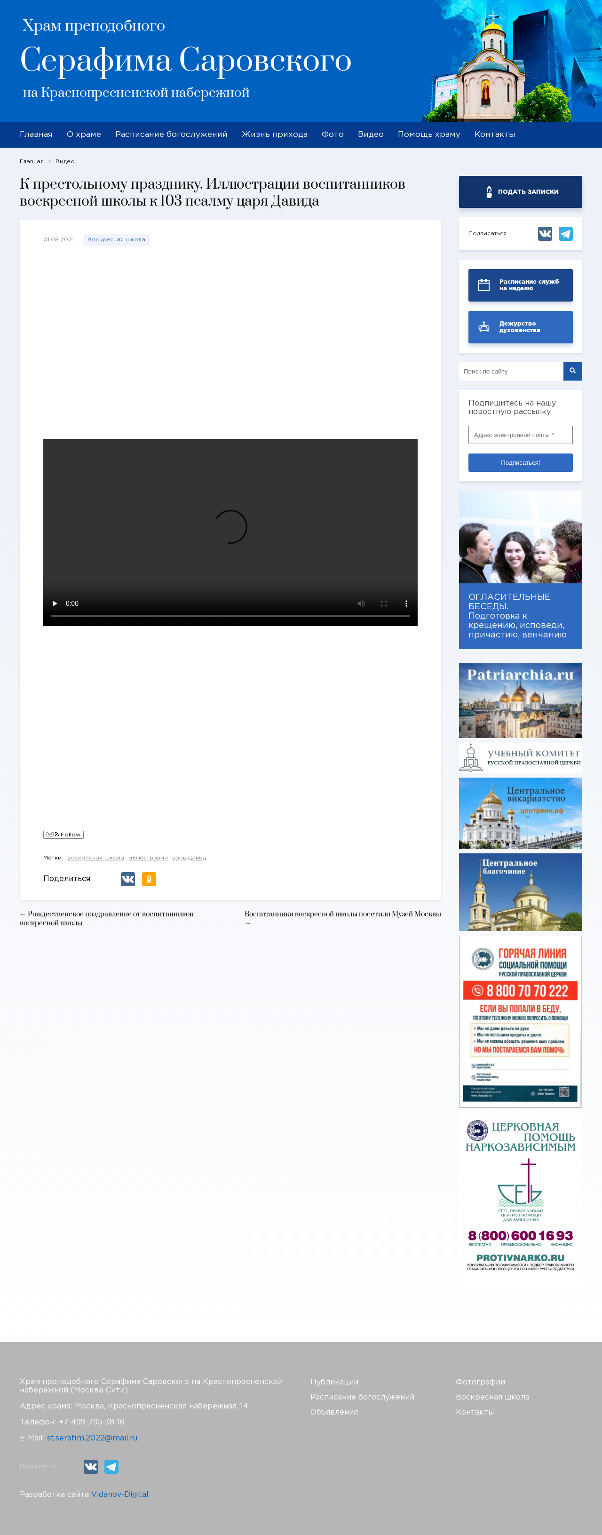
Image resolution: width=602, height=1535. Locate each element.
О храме (84, 134)
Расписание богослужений (171, 134)
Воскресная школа (116, 239)
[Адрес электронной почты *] (520, 435)
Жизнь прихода (275, 134)
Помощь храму (429, 134)
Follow (63, 835)
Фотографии (480, 1382)
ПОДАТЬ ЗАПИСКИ (528, 191)
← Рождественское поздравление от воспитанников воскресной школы (106, 919)
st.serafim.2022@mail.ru (92, 1438)
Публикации (334, 1382)
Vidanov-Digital (120, 1494)
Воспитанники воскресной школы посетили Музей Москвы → (343, 919)
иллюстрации (148, 857)
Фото (333, 134)
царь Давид (189, 857)
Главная (36, 134)
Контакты (495, 134)
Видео (371, 134)
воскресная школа (95, 857)
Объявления (334, 1412)
